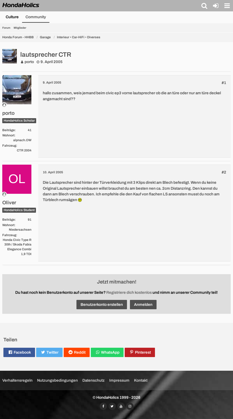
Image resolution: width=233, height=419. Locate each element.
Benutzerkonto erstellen (102, 304)
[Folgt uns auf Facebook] (103, 406)
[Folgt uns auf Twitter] (112, 406)
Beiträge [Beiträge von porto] (8, 130)
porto (29, 62)
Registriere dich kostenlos (129, 292)
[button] (204, 5)
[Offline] (16, 105)
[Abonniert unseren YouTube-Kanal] (121, 406)
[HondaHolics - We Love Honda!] (21, 5)
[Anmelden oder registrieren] (215, 5)
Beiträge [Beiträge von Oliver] (8, 219)
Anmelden (143, 304)
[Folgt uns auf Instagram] (130, 406)
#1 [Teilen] (224, 83)
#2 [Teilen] (224, 172)
